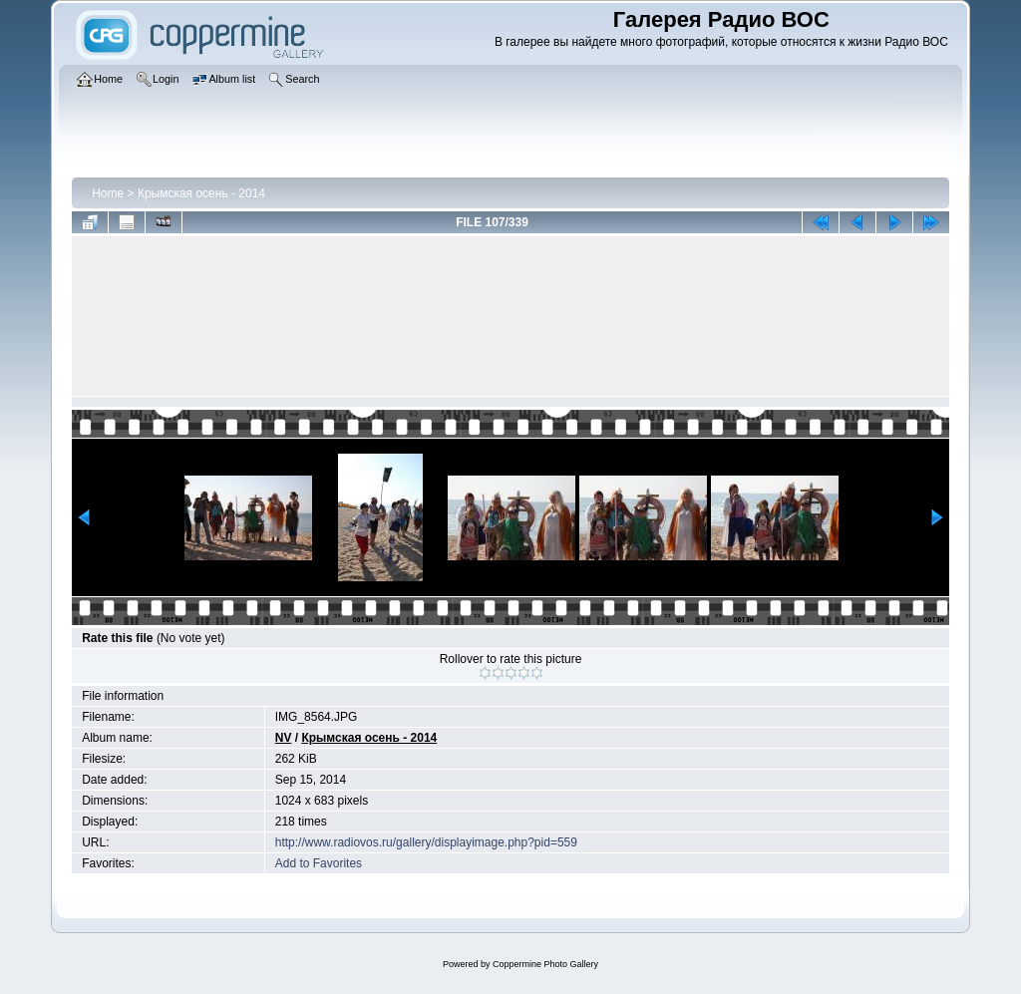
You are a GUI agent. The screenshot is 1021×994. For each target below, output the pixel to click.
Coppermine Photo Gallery (545, 964)
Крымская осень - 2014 (201, 193)
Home (108, 193)
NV (283, 738)
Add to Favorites (318, 863)
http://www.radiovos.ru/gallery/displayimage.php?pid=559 (426, 842)
